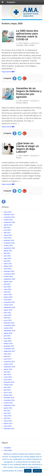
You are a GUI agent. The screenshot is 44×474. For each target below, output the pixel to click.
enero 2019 (7, 320)
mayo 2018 (7, 341)
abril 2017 (7, 356)
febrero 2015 (8, 395)
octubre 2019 (8, 305)
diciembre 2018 (9, 323)
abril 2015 (7, 390)
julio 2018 (7, 336)
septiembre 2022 (9, 222)
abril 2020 (7, 292)
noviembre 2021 (9, 243)
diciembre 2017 (9, 346)
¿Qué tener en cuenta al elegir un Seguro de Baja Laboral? (27, 147)
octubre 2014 (8, 403)
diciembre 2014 (9, 398)
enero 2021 (7, 269)
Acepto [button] (27, 471)
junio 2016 (7, 374)
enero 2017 (7, 359)
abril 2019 (7, 318)
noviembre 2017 (9, 349)
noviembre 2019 (9, 302)
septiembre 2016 (9, 367)
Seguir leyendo (7, 72)
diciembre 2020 (9, 271)
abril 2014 (7, 418)
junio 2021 (7, 256)
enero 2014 (7, 426)
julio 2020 (7, 284)
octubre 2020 (8, 276)
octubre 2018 (8, 328)
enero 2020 (7, 300)
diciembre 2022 (9, 214)
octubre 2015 (8, 385)
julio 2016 (7, 372)
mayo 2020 (7, 289)
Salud (26, 45)
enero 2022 (7, 238)
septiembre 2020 (9, 279)
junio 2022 (7, 230)
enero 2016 (7, 379)
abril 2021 (7, 261)
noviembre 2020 (9, 274)
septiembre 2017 (9, 351)
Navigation (11, 2)
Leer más (37, 471)
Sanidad (31, 45)
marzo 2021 (8, 263)
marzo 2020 (8, 294)
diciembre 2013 (9, 428)
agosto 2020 (8, 281)
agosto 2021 (8, 251)
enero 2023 (7, 212)
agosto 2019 (8, 310)
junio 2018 (7, 338)
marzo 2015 (8, 392)
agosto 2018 (8, 333)
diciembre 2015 (9, 382)
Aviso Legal (8, 450)
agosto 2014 (8, 408)
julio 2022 (7, 227)
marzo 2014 (8, 421)
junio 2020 (7, 287)
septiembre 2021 (9, 248)
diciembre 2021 (9, 240)
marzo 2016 (8, 377)
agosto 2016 (8, 369)
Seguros (25, 103)
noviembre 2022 (9, 217)
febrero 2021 (8, 266)
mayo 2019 (7, 315)
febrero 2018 (8, 343)
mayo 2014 (7, 416)
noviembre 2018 (9, 325)
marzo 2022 (8, 235)
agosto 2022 (8, 225)
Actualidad (19, 45)
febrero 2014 (8, 423)
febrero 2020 (8, 297)
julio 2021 (7, 253)
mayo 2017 (7, 354)
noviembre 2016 (9, 361)
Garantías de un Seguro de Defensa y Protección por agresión (29, 92)
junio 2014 (7, 413)
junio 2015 (7, 387)
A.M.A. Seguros (24, 43)
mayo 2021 (7, 258)
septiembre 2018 (9, 330)
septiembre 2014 (9, 405)
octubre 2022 (8, 220)
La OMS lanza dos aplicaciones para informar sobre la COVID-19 (27, 35)
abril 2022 (7, 232)
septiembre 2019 (9, 307)
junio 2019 (7, 312)
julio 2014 (7, 410)
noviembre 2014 (9, 400)
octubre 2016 (8, 364)
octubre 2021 (8, 245)
